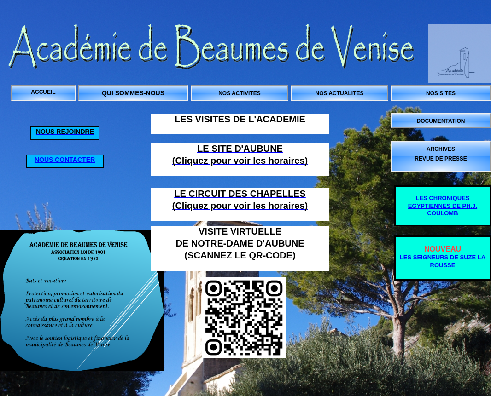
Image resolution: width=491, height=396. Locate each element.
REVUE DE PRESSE (441, 158)
